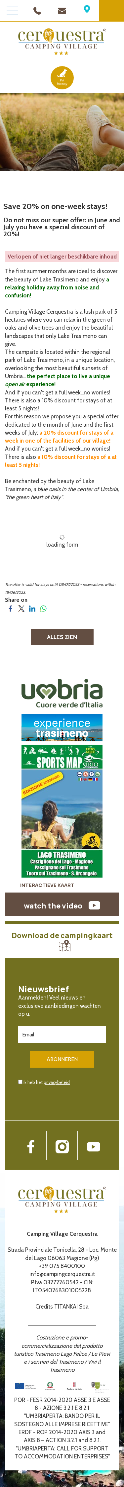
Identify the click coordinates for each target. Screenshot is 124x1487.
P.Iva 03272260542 (55, 1282)
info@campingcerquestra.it (62, 1274)
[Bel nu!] (37, 10)
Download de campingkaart (62, 940)
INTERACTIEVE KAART (47, 885)
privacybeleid (57, 1082)
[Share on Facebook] (10, 608)
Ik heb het (46, 1082)
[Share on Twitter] (21, 608)
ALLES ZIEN (62, 637)
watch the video (62, 906)
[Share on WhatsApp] (43, 608)
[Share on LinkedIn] (32, 608)
